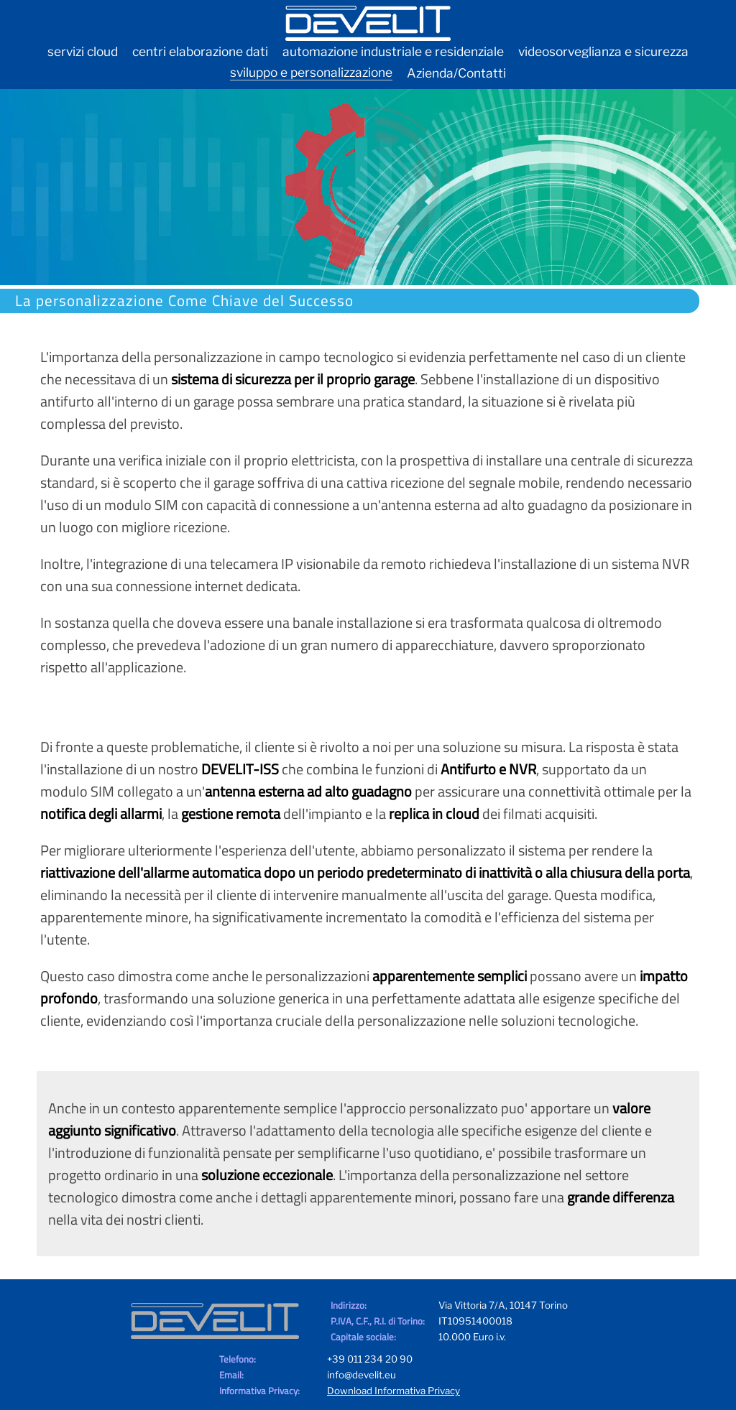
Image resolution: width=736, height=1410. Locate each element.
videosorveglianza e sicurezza (603, 51)
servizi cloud (82, 51)
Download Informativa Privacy (393, 1390)
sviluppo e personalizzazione (311, 72)
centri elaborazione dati (200, 51)
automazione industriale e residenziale (393, 51)
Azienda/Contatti (456, 72)
